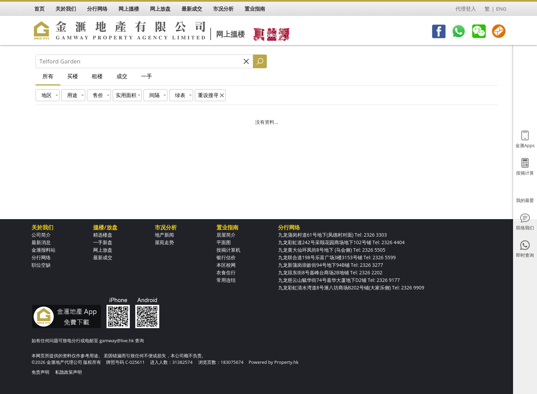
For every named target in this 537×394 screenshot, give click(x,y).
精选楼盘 (102, 234)
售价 (98, 95)
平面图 (223, 242)
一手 (146, 76)
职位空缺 (41, 265)
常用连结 (226, 280)
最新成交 (102, 257)
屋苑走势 (164, 242)
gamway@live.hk (116, 340)
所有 (47, 76)
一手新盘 (102, 242)
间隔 (154, 95)
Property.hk (286, 362)
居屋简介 (226, 234)
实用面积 (126, 95)
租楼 (97, 76)
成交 (121, 76)
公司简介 (41, 234)
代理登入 (465, 8)
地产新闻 (164, 234)
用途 (72, 95)
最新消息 (41, 242)
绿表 (180, 95)
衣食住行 (226, 272)
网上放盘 (102, 250)
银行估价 (226, 257)
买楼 (72, 76)
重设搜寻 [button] (208, 95)
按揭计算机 (228, 250)
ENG (501, 8)
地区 (46, 95)
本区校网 (226, 265)
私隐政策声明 (68, 372)
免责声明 (40, 372)
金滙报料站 (43, 250)
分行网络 (41, 257)
